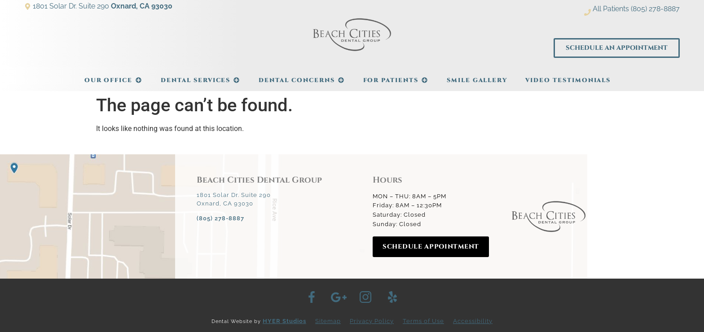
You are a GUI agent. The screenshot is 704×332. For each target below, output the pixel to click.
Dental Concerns (302, 76)
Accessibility (473, 321)
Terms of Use (423, 321)
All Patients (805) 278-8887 (636, 8)
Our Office (113, 76)
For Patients (396, 76)
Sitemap (328, 321)
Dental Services (201, 76)
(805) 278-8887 (220, 218)
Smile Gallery (477, 80)
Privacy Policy (372, 321)
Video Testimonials (568, 80)
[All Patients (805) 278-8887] (587, 12)
